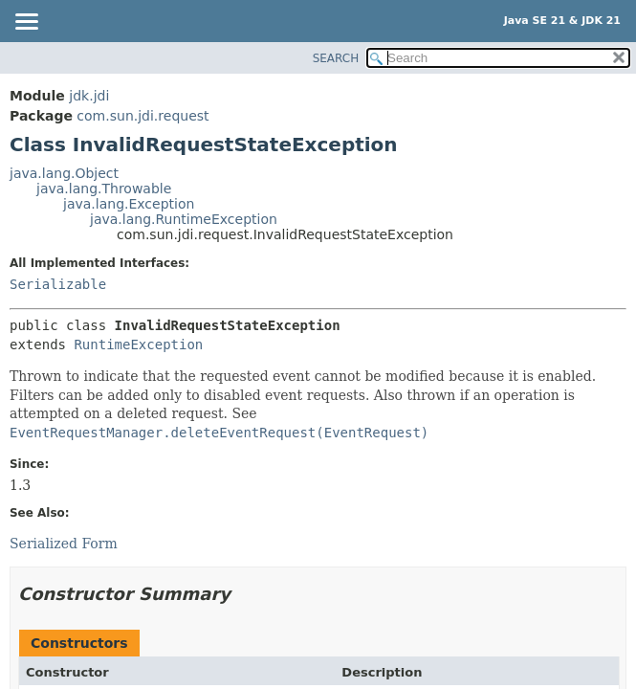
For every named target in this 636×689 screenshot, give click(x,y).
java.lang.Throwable (103, 188)
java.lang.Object (64, 173)
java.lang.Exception (128, 203)
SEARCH (336, 58)
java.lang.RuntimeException (183, 219)
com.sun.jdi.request (142, 115)
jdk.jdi (89, 95)
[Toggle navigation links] (26, 23)
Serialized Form (64, 543)
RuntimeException (138, 344)
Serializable (58, 284)
